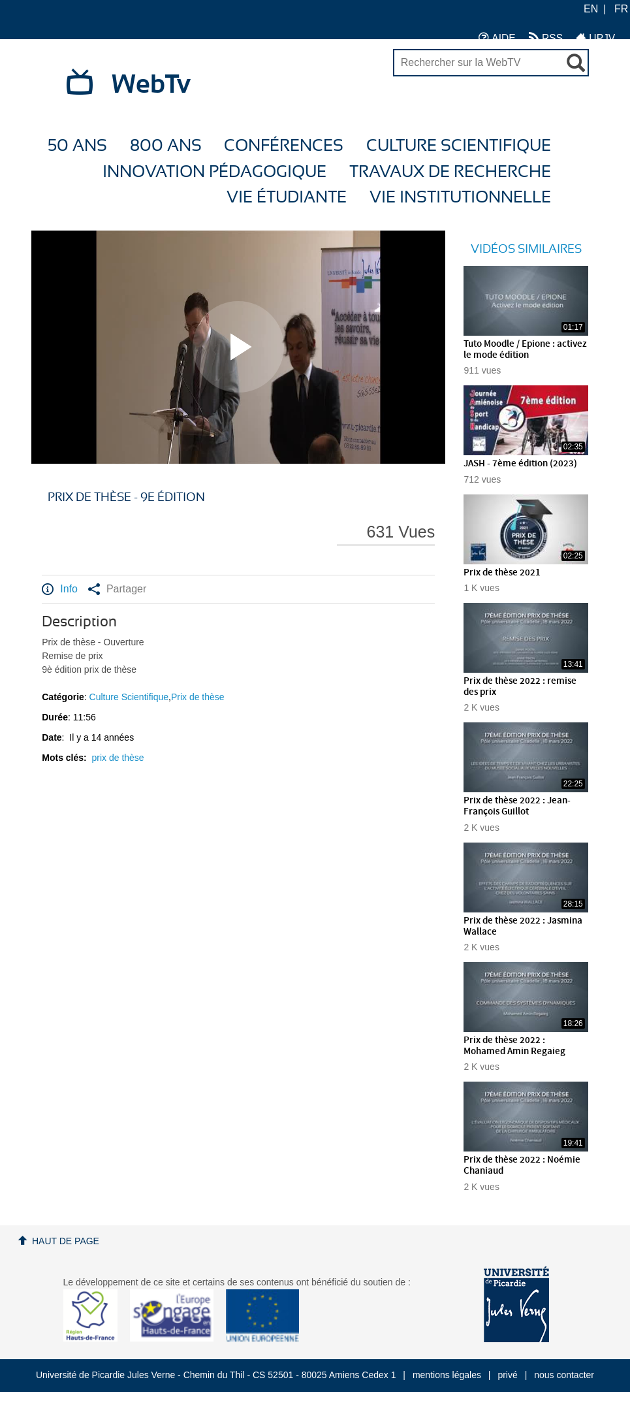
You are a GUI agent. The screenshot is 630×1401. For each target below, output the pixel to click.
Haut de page (65, 1241)
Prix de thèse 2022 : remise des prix (520, 687)
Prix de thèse (198, 697)
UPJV (595, 37)
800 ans (166, 146)
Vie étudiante (287, 197)
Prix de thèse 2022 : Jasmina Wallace (523, 926)
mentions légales (447, 1375)
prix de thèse (118, 757)
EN (591, 8)
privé (507, 1375)
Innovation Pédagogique (214, 172)
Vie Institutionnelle (460, 197)
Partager (117, 589)
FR (621, 8)
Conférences (283, 146)
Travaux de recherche (450, 172)
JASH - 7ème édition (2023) (520, 463)
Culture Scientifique (458, 146)
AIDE (497, 37)
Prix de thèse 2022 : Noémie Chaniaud (522, 1165)
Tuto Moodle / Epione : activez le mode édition (525, 350)
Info (60, 589)
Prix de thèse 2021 (502, 572)
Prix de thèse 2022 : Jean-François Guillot (517, 806)
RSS (546, 37)
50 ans (77, 146)
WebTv (151, 85)
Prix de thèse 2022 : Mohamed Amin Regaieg (514, 1046)
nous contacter (564, 1375)
